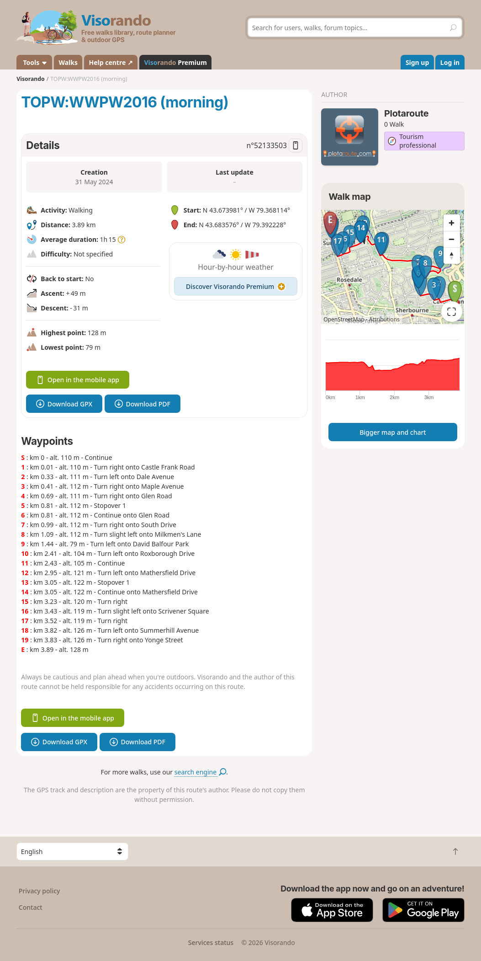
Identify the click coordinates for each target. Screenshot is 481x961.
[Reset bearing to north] (452, 255)
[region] (392, 267)
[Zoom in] (452, 222)
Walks (68, 62)
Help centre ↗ (110, 62)
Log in (450, 62)
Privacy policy (39, 890)
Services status (210, 942)
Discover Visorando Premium (235, 286)
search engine (200, 772)
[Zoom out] (452, 239)
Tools (34, 62)
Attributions (384, 319)
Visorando (30, 79)
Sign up (417, 62)
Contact (30, 907)
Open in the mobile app (77, 379)
